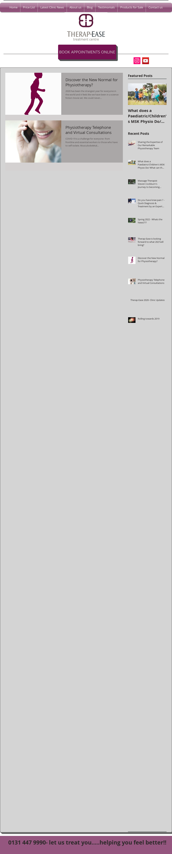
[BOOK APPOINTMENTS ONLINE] (87, 52)
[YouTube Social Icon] (145, 60)
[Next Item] (161, 94)
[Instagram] (137, 60)
